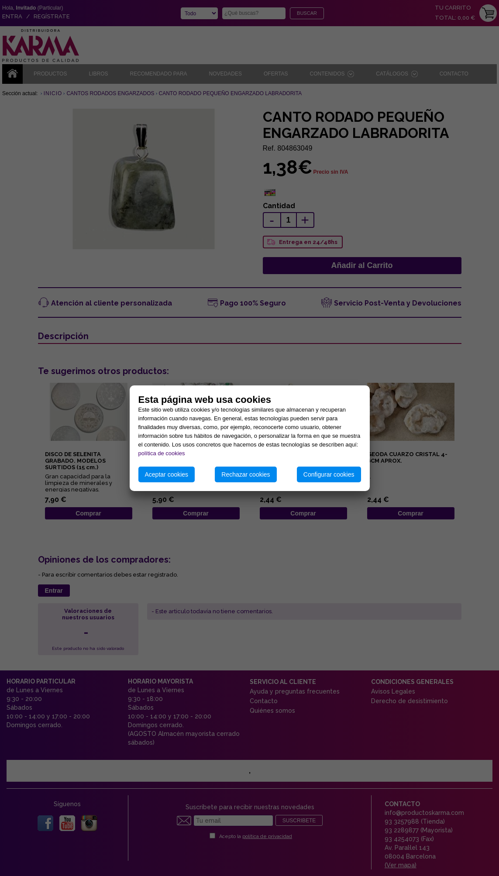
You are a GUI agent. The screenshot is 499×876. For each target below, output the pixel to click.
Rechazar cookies (245, 474)
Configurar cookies (328, 474)
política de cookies (161, 453)
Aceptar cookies (167, 474)
